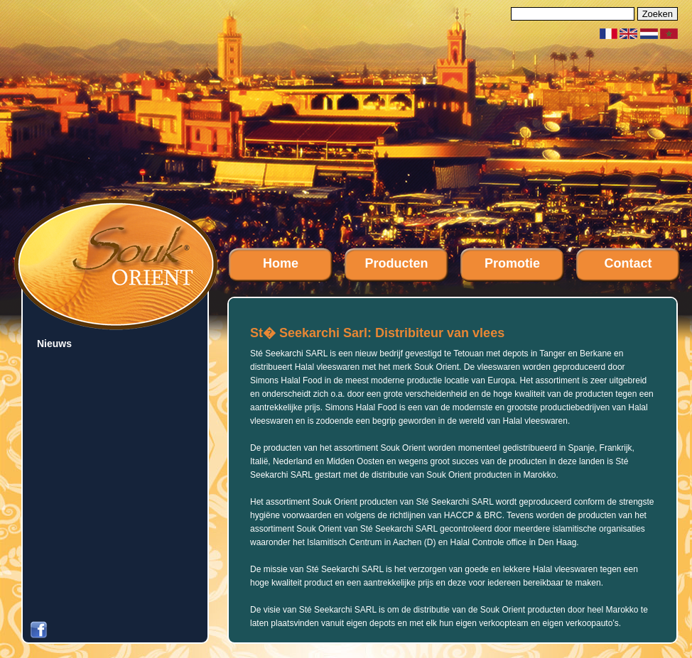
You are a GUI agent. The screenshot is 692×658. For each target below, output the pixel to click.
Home (280, 263)
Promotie (512, 263)
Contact (628, 263)
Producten (396, 263)
